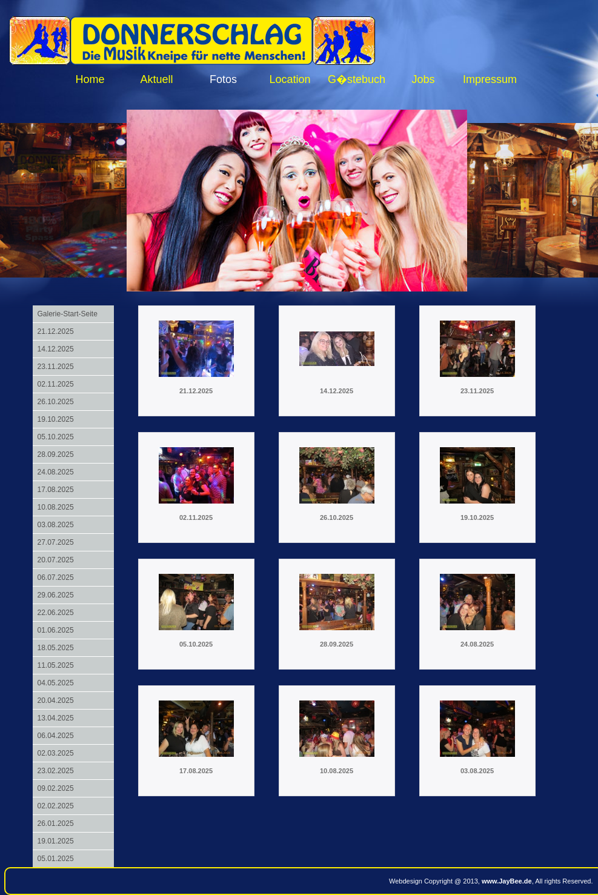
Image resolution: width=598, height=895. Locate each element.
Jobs (422, 79)
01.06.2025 (56, 630)
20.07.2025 (56, 560)
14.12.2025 (56, 349)
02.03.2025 (56, 753)
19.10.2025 (56, 419)
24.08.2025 (56, 472)
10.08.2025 (56, 507)
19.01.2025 (56, 841)
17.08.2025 (56, 489)
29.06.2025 (56, 595)
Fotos (223, 79)
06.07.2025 (56, 577)
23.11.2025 (56, 366)
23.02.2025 (56, 771)
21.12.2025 (56, 331)
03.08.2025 (56, 525)
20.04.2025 (56, 700)
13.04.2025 (56, 718)
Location (289, 79)
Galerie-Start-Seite (68, 314)
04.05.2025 (56, 683)
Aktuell (156, 79)
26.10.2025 (56, 402)
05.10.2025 (56, 437)
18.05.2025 (56, 648)
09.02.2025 (56, 788)
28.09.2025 (56, 454)
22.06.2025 (56, 612)
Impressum (490, 79)
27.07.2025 (56, 542)
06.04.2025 (56, 735)
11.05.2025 (56, 665)
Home (89, 79)
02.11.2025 (56, 384)
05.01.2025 (56, 858)
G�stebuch (356, 79)
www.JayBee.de (507, 881)
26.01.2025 (56, 823)
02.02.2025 (56, 806)
